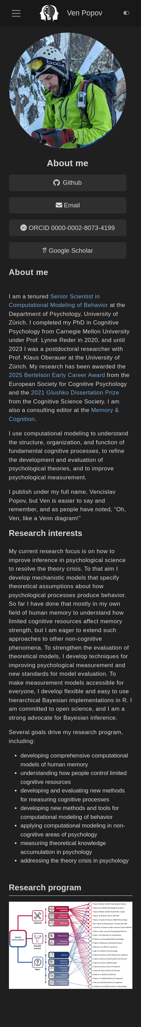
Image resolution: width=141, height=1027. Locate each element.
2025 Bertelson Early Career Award (57, 375)
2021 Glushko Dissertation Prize (75, 392)
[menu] (16, 13)
